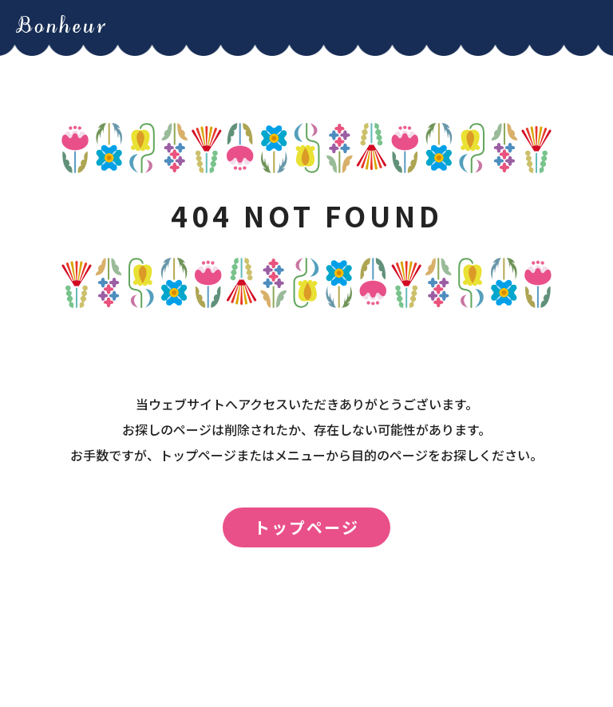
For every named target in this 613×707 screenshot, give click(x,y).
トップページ (306, 527)
